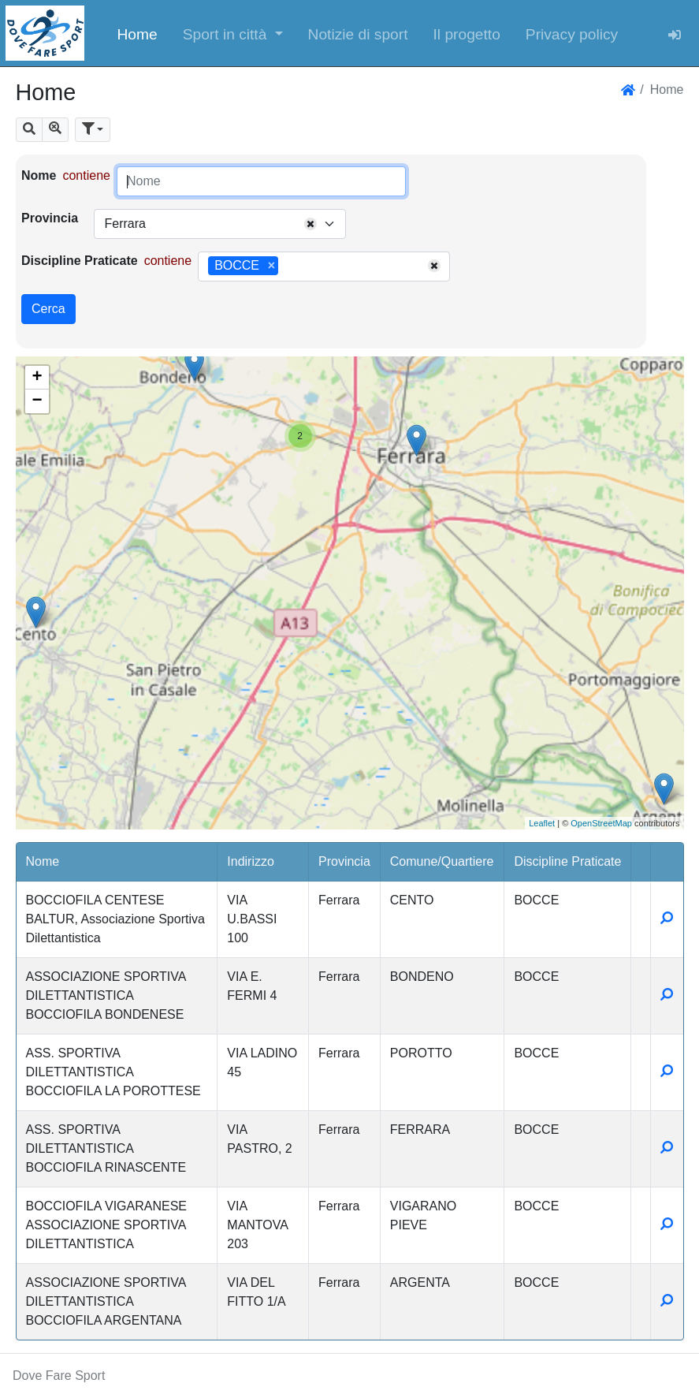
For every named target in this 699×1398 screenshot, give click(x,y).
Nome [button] (43, 861)
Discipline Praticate (79, 260)
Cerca (48, 308)
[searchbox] (287, 266)
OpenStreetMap (601, 823)
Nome (38, 175)
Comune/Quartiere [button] (442, 861)
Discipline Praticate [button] (567, 861)
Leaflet (542, 823)
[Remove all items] (310, 224)
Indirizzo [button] (250, 861)
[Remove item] (271, 265)
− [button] (37, 401)
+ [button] (37, 378)
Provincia (49, 218)
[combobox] (220, 224)
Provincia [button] (344, 861)
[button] (233, 33)
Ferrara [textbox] (124, 223)
